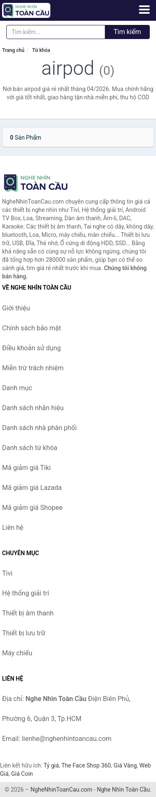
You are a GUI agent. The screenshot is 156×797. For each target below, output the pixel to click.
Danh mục (17, 388)
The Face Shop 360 (86, 765)
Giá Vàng (125, 765)
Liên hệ (12, 527)
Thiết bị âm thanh (28, 613)
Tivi (7, 573)
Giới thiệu (16, 308)
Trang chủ (13, 50)
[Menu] (144, 9)
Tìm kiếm (127, 32)
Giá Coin (22, 773)
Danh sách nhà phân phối (39, 428)
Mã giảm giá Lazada (32, 488)
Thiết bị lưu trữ (23, 633)
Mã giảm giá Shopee (32, 508)
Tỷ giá (51, 765)
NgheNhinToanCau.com (61, 789)
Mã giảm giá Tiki (26, 468)
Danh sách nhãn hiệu (33, 408)
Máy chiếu (17, 653)
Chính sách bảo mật (31, 328)
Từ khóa (41, 50)
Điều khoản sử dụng (31, 348)
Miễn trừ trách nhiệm (33, 368)
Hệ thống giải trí (25, 593)
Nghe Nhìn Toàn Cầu (123, 789)
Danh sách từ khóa (29, 448)
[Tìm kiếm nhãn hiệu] (55, 32)
